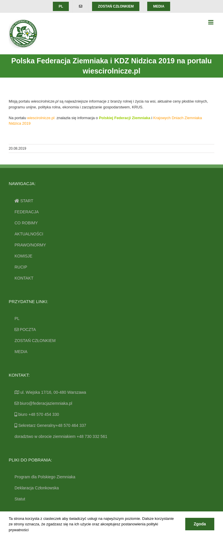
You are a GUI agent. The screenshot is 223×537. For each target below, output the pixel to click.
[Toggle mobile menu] (211, 22)
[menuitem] (61, 6)
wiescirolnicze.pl (41, 118)
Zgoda (200, 524)
